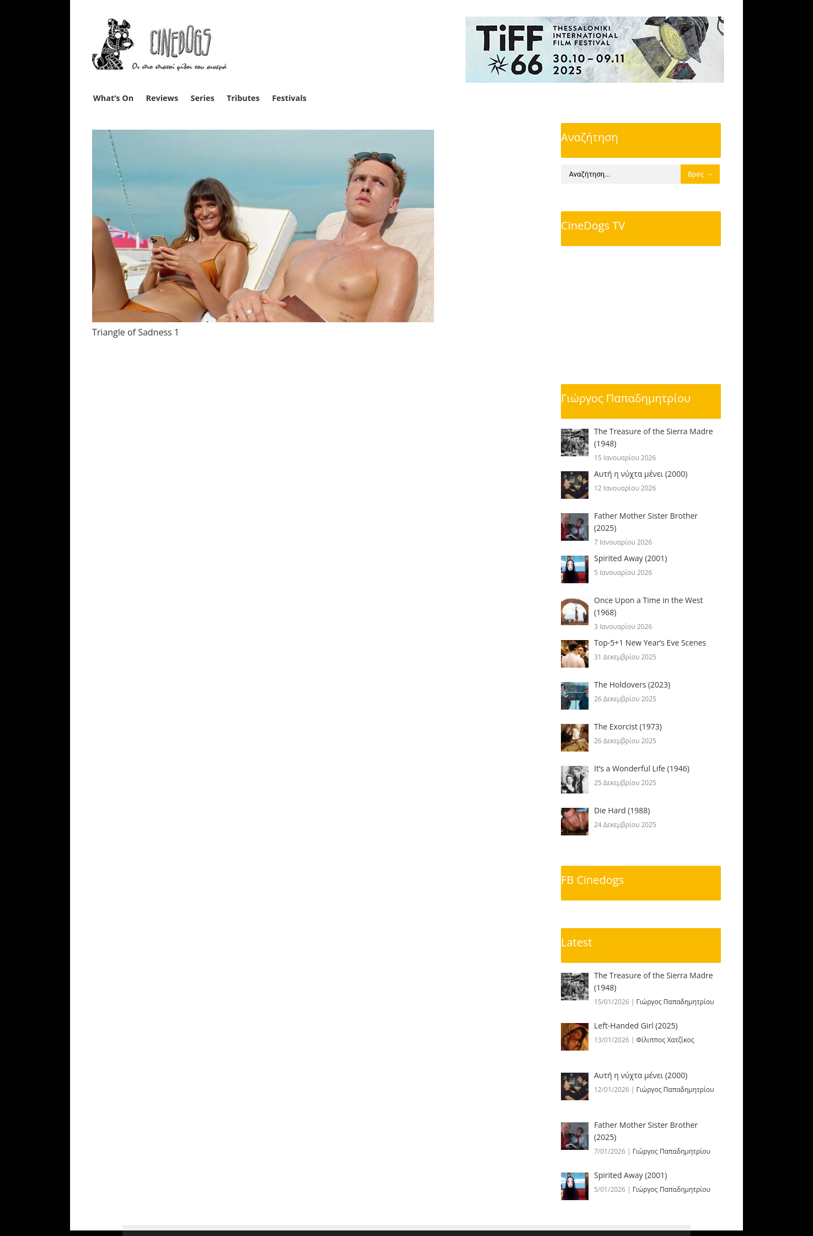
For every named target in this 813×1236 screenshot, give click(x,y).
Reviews (162, 98)
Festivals (289, 98)
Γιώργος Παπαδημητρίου (626, 398)
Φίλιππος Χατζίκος (665, 1040)
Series (203, 98)
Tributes (243, 98)
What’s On (113, 98)
